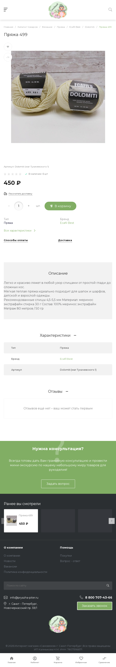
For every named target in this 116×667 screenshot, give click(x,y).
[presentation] (4, 521)
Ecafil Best (67, 223)
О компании (13, 547)
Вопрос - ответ (70, 561)
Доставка (65, 240)
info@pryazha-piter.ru (24, 597)
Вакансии (10, 566)
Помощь (66, 547)
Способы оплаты (16, 240)
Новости (9, 561)
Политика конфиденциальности (25, 572)
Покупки (66, 555)
